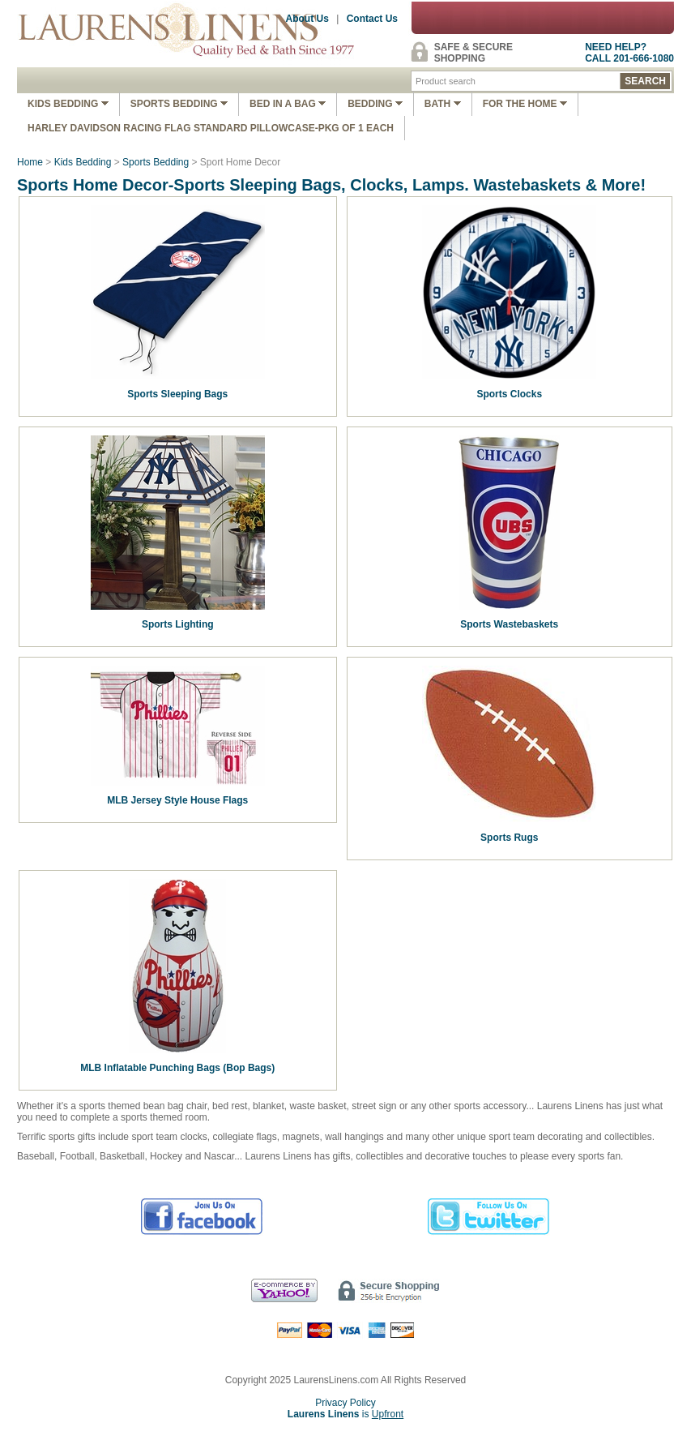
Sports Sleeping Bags (177, 394)
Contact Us (372, 18)
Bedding (375, 103)
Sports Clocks (509, 394)
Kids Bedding (68, 103)
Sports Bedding (179, 103)
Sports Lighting (178, 624)
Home (30, 162)
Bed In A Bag (288, 103)
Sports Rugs (509, 837)
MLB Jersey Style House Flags (177, 800)
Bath (442, 103)
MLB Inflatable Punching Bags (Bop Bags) (177, 1068)
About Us (307, 18)
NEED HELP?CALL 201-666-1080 (629, 52)
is (345, 1414)
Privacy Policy (345, 1402)
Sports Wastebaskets (509, 624)
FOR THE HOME (525, 103)
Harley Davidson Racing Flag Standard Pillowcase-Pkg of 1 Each (211, 128)
